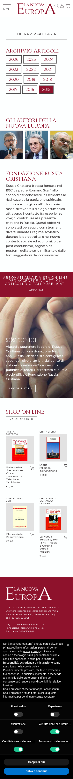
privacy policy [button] (31, 651)
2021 (48, 69)
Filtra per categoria (36, 34)
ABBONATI (36, 290)
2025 (31, 59)
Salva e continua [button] (36, 771)
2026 (13, 59)
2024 (49, 59)
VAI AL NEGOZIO (21, 419)
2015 (46, 89)
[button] (68, 645)
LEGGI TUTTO (21, 388)
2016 (30, 89)
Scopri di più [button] (36, 762)
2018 (47, 79)
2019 (31, 79)
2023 (13, 69)
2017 (13, 89)
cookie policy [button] (31, 666)
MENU (7, 6)
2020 (14, 79)
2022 (31, 69)
